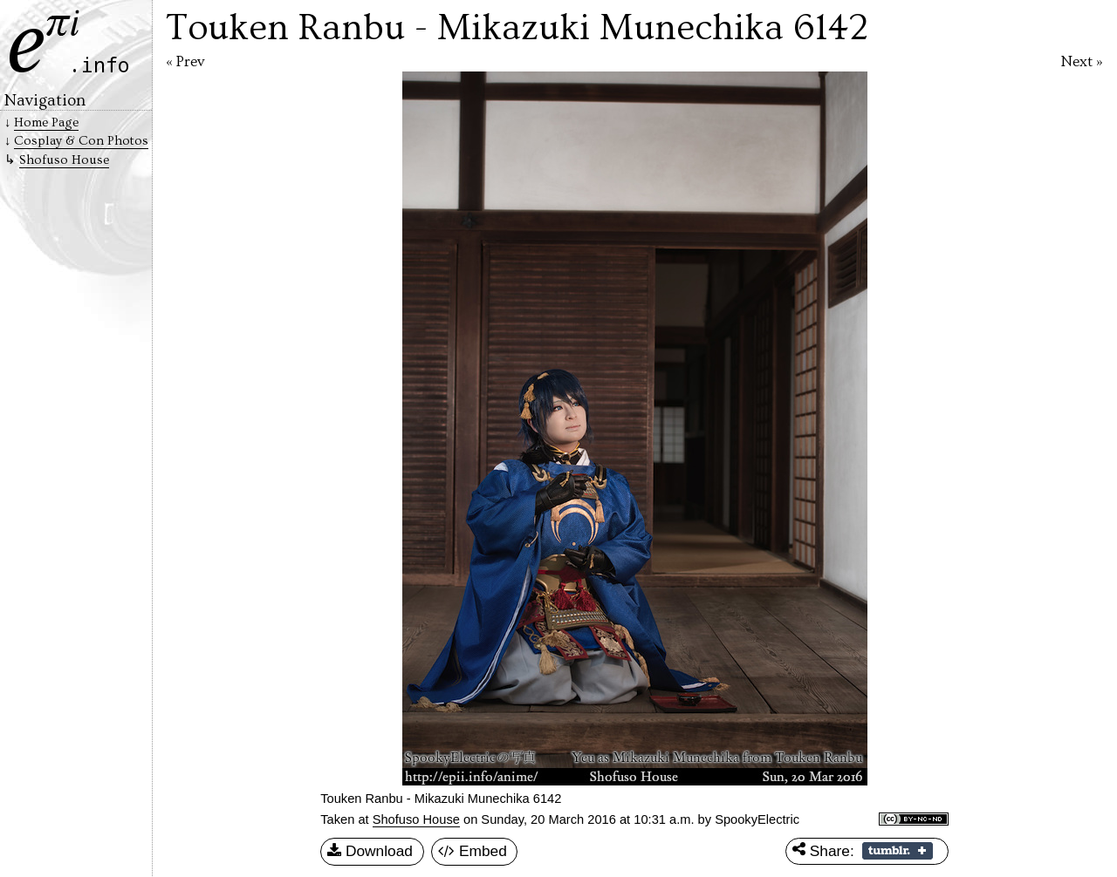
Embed (472, 851)
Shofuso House (416, 819)
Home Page (46, 122)
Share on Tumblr (897, 851)
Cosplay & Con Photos (81, 140)
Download (370, 851)
